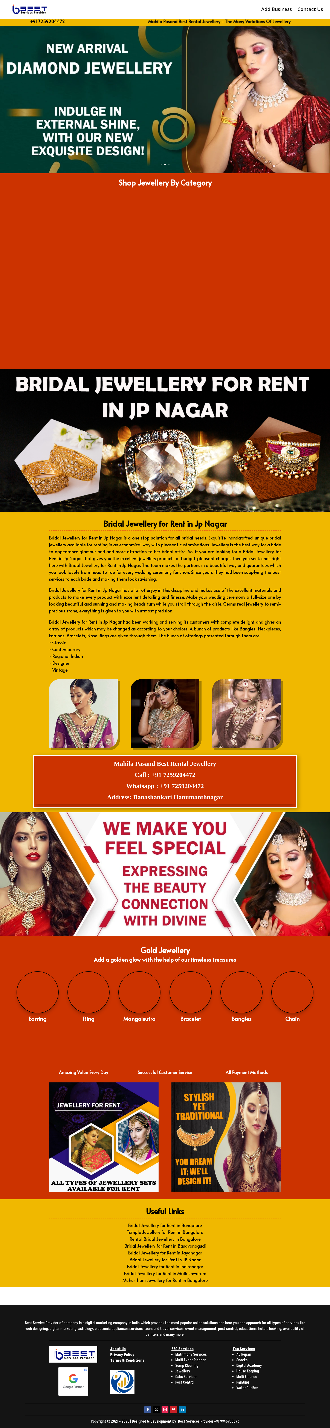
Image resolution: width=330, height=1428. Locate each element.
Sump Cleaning (186, 1365)
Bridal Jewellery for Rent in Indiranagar (165, 1266)
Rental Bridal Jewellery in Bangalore (165, 1239)
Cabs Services (186, 1377)
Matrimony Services (191, 1354)
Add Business (276, 10)
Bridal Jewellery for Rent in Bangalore (165, 1225)
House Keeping (247, 1371)
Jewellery (182, 1371)
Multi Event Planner (190, 1360)
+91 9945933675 (226, 1421)
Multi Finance (246, 1377)
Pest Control (184, 1382)
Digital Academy (249, 1365)
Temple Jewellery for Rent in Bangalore (165, 1232)
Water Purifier (247, 1388)
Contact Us (310, 10)
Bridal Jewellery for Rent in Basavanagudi (165, 1246)
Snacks (242, 1360)
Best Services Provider (196, 1421)
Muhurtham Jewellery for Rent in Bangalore (165, 1280)
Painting (242, 1382)
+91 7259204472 (47, 21)
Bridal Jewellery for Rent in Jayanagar (165, 1253)
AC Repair (243, 1354)
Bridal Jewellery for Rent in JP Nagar (165, 1260)
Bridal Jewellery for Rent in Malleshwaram (165, 1273)
